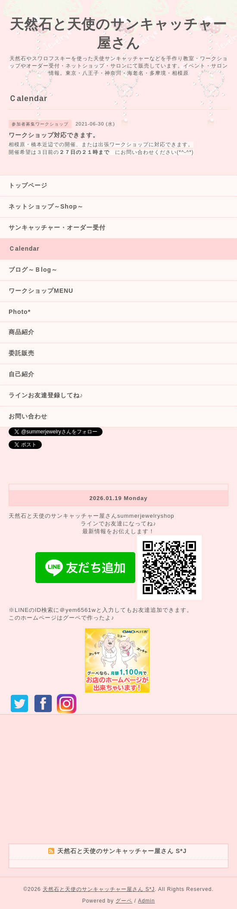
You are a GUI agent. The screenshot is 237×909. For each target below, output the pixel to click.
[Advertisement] (118, 783)
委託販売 (21, 353)
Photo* (20, 311)
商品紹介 (21, 332)
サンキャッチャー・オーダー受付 (57, 227)
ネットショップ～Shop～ (46, 206)
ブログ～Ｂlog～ (33, 269)
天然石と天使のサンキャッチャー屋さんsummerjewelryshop (92, 516)
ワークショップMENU (41, 290)
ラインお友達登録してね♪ (46, 395)
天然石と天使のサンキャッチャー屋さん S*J (99, 889)
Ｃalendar (24, 248)
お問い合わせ (28, 416)
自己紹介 (21, 374)
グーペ (123, 901)
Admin (146, 901)
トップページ (28, 185)
